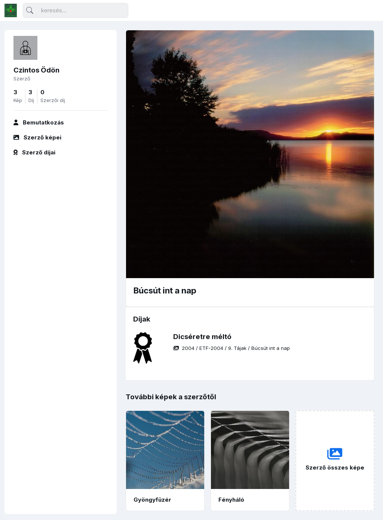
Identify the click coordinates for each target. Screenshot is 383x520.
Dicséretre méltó (202, 336)
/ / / (231, 348)
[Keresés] (75, 10)
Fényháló (231, 499)
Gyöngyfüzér (152, 499)
